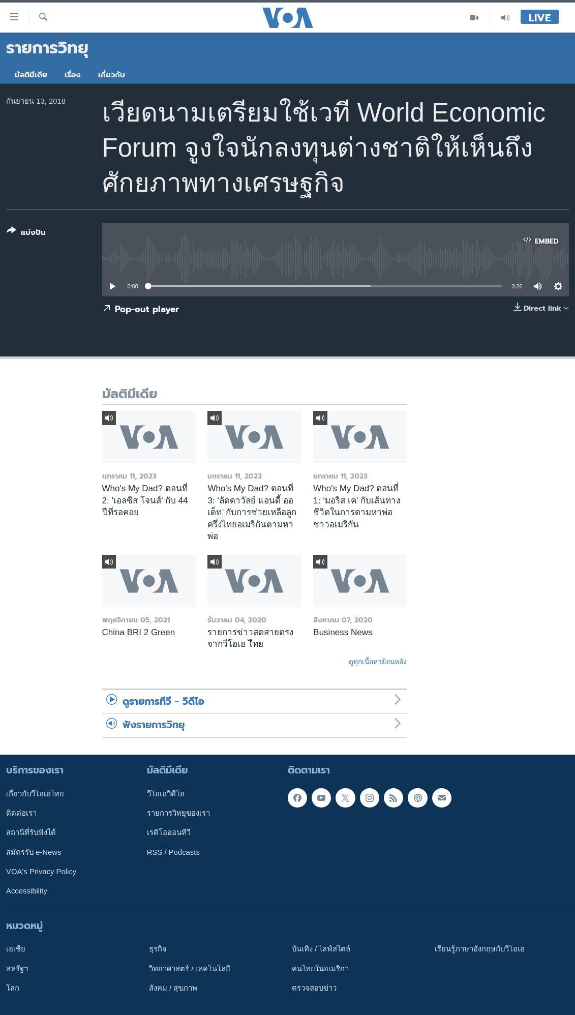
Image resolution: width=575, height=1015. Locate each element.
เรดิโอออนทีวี (169, 832)
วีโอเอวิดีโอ (166, 793)
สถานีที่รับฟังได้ (31, 832)
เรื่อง (73, 74)
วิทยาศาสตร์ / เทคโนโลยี (189, 968)
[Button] (26, 233)
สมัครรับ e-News (34, 852)
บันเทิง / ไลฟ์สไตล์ (321, 949)
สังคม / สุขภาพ (173, 987)
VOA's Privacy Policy (41, 871)
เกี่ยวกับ (111, 74)
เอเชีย (15, 949)
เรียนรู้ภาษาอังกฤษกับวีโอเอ (480, 949)
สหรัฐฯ (17, 968)
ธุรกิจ (158, 949)
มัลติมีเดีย (31, 74)
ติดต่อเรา (21, 813)
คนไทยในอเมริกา (320, 968)
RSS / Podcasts (173, 852)
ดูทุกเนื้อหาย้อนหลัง (378, 662)
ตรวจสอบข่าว (314, 987)
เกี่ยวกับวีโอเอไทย (35, 793)
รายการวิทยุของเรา (178, 813)
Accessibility (26, 891)
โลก (12, 987)
